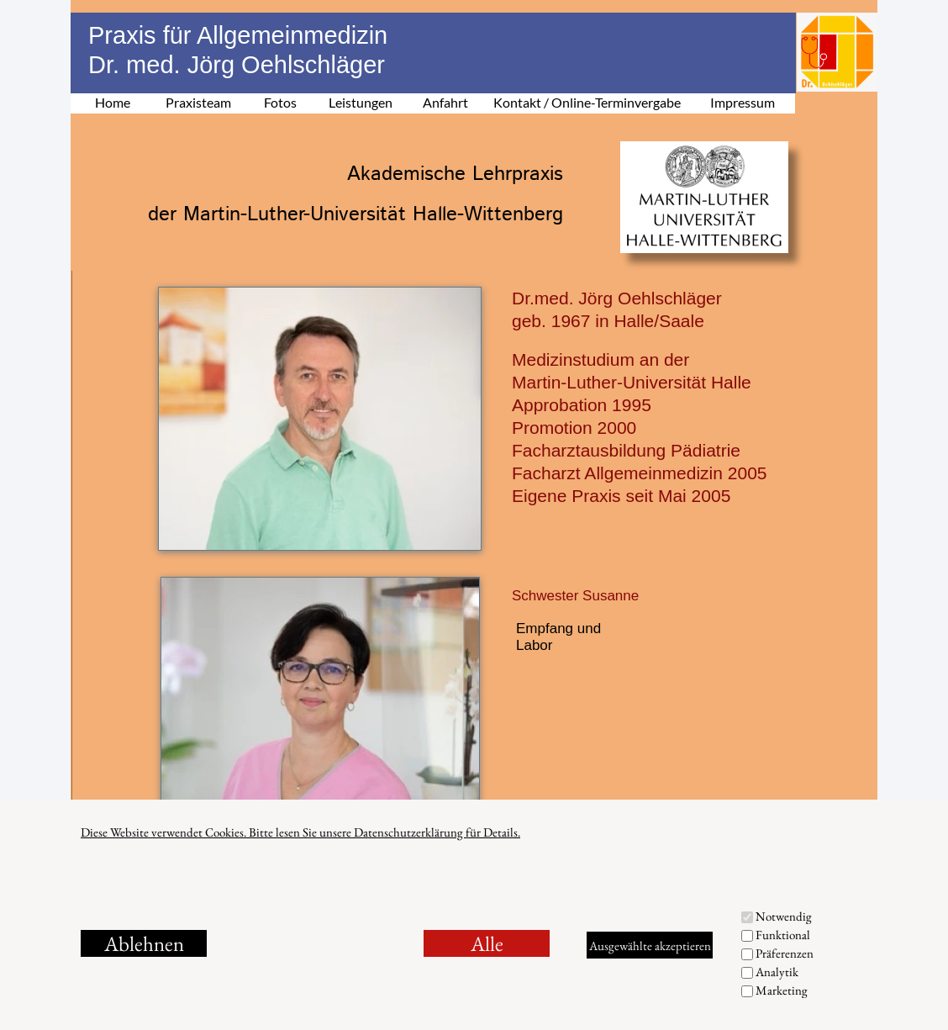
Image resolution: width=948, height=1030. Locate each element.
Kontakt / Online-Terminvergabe (587, 102)
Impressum (742, 102)
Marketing (782, 990)
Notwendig (784, 916)
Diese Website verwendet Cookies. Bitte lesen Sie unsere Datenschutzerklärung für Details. (300, 832)
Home (112, 102)
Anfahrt (445, 102)
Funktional (783, 935)
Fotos (280, 102)
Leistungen (360, 102)
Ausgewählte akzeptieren (650, 945)
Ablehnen (144, 943)
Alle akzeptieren (487, 943)
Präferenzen (785, 953)
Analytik (777, 972)
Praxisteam (198, 102)
